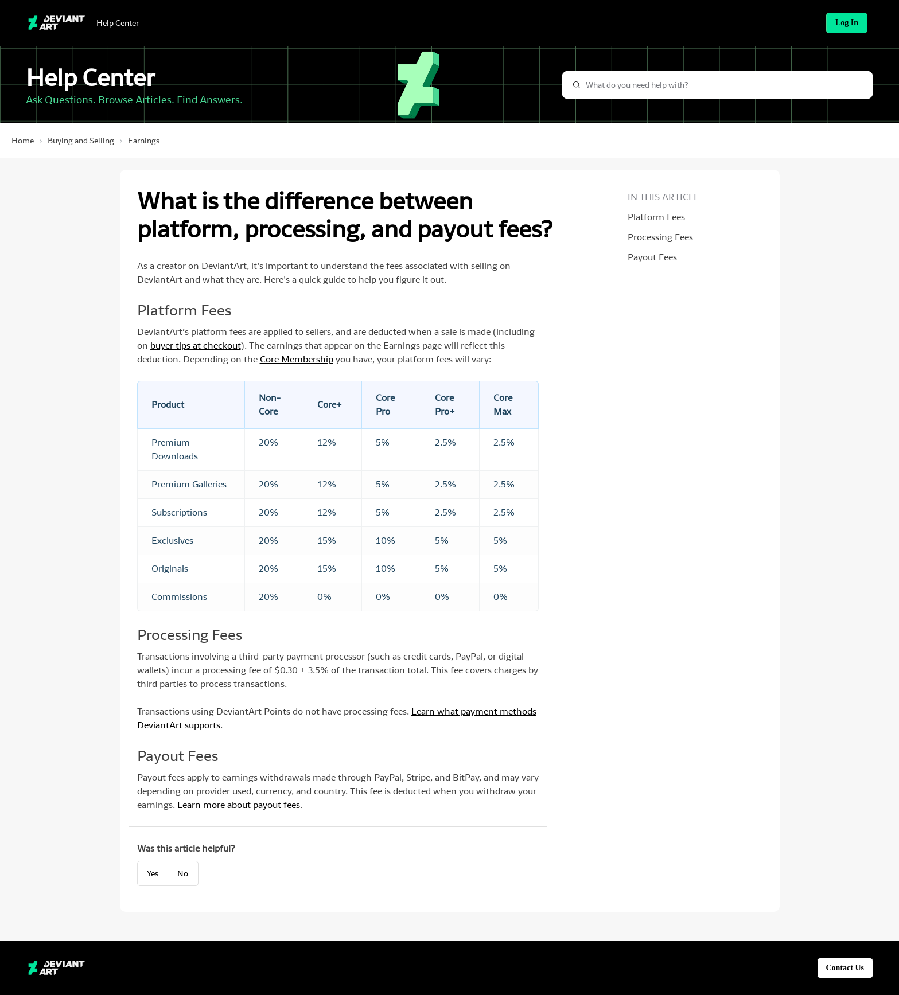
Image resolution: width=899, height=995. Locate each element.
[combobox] (717, 85)
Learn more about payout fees (238, 804)
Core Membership (296, 359)
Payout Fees (652, 257)
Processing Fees (660, 237)
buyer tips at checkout (195, 345)
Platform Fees (656, 217)
